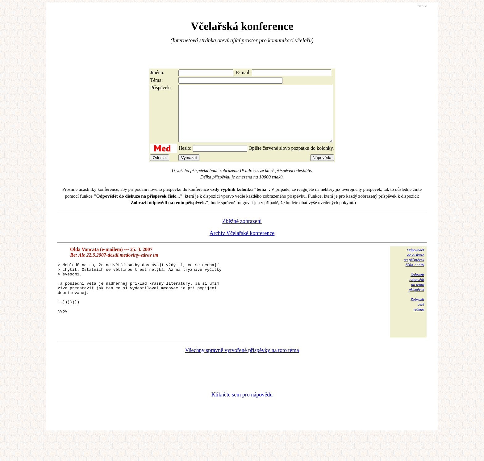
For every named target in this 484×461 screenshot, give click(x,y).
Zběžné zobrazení (241, 232)
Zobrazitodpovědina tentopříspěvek (416, 293)
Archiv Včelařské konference (242, 244)
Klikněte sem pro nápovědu (242, 420)
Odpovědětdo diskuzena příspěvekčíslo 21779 (414, 268)
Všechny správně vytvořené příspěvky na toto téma (242, 375)
